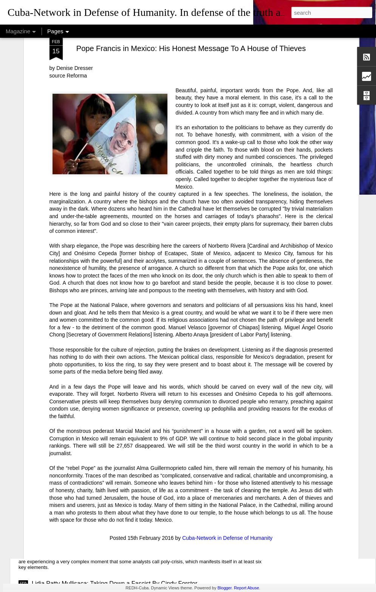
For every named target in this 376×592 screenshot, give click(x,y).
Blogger (224, 588)
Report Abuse (246, 588)
